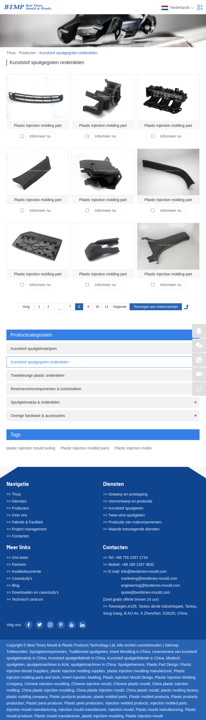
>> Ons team (17, 557)
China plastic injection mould (100, 690)
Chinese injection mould (91, 684)
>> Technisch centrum (24, 599)
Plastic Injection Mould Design (128, 677)
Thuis (11, 53)
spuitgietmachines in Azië (48, 664)
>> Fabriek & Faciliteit (24, 522)
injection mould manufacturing (31, 709)
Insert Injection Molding (81, 677)
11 (106, 307)
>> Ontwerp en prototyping (125, 494)
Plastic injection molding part (37, 125)
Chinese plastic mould (131, 684)
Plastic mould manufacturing (159, 709)
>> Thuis (13, 494)
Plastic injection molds (133, 448)
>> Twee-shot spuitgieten (124, 515)
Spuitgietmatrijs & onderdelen (35, 402)
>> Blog (12, 585)
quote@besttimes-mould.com (145, 592)
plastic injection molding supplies (77, 671)
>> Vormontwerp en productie (127, 501)
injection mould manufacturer (82, 709)
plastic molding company (26, 697)
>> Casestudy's (19, 578)
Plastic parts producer (44, 703)
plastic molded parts (110, 697)
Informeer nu (40, 136)
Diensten (113, 484)
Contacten (115, 547)
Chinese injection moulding (46, 684)
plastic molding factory (179, 690)
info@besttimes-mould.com (144, 571)
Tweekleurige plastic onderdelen (37, 375)
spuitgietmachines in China (93, 664)
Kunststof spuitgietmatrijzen (34, 348)
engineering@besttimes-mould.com (150, 585)
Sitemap (171, 645)
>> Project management (26, 529)
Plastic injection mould (144, 716)
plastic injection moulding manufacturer (139, 671)
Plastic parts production (84, 703)
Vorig (26, 307)
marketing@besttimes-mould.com (149, 578)
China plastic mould (142, 690)
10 (97, 307)
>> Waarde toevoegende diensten (131, 529)
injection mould (121, 709)
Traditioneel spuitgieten (88, 651)
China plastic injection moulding (48, 690)
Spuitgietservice (131, 664)
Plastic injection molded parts (85, 448)
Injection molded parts (168, 703)
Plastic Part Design (162, 664)
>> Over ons (16, 515)
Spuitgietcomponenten (48, 651)
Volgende (119, 307)
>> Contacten (17, 536)
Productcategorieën (103, 335)
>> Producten (17, 508)
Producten (27, 53)
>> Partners (16, 564)
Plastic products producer (70, 697)
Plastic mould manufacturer (57, 716)
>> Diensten (16, 501)
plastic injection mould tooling (30, 448)
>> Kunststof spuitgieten (123, 508)
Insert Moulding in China (130, 651)
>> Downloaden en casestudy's (32, 592)
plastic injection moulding (103, 716)
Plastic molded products (149, 697)
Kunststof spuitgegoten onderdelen (68, 53)
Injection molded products (126, 703)
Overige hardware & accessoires (38, 415)
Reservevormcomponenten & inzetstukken (46, 389)
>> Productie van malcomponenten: (132, 522)
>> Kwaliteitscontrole (23, 571)
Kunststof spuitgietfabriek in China (76, 658)
